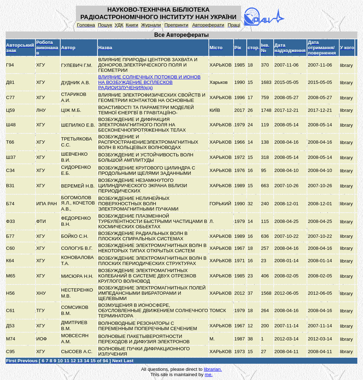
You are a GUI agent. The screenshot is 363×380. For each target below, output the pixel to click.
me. (209, 374)
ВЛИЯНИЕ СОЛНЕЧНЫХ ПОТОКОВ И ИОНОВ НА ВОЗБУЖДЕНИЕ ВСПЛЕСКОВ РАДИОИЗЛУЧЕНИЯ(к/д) (149, 82)
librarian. (213, 369)
